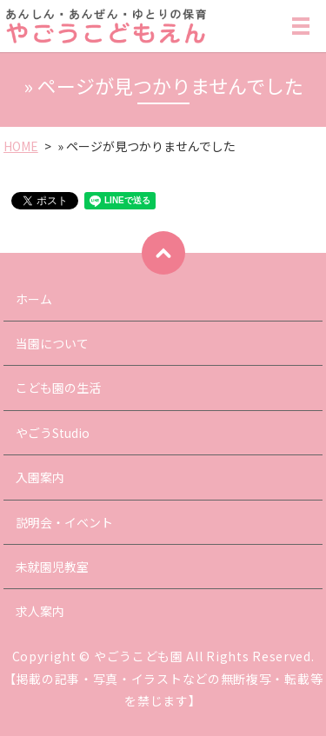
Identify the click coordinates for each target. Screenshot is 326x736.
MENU (300, 29)
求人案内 (40, 611)
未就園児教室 (52, 566)
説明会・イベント (64, 522)
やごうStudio (53, 432)
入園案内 (40, 477)
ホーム (34, 299)
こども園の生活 (58, 387)
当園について (52, 343)
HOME (20, 146)
